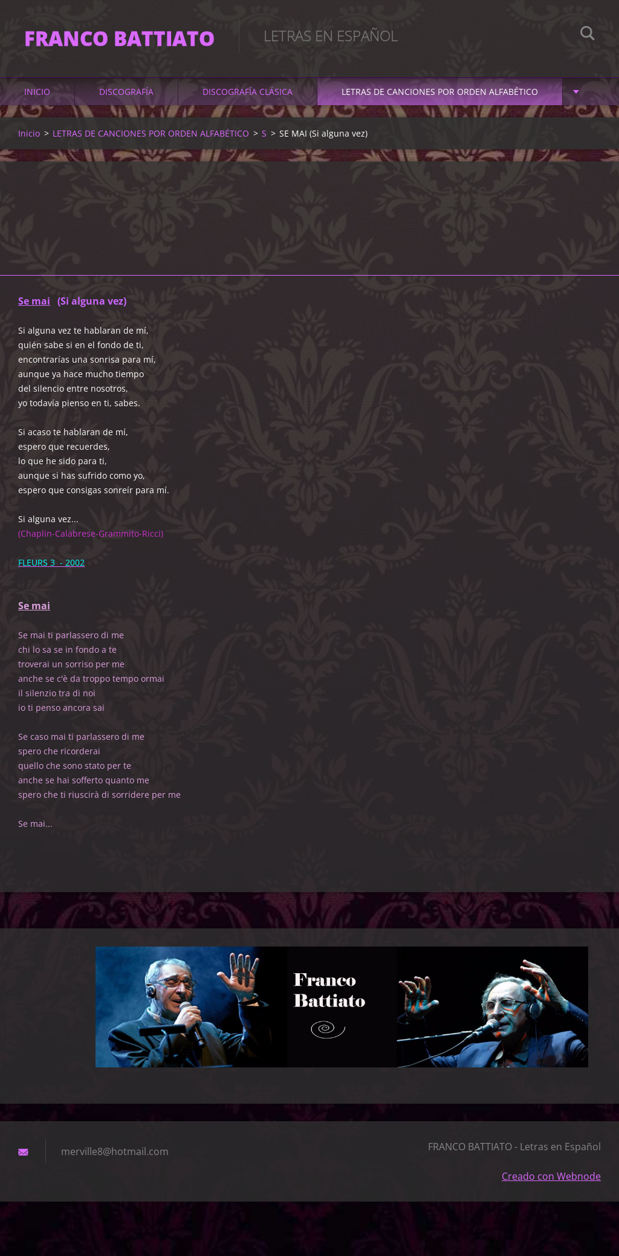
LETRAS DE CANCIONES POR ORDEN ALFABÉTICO (440, 91)
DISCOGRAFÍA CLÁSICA (248, 91)
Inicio (37, 91)
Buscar (587, 35)
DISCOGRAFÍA (126, 91)
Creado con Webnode (551, 1176)
